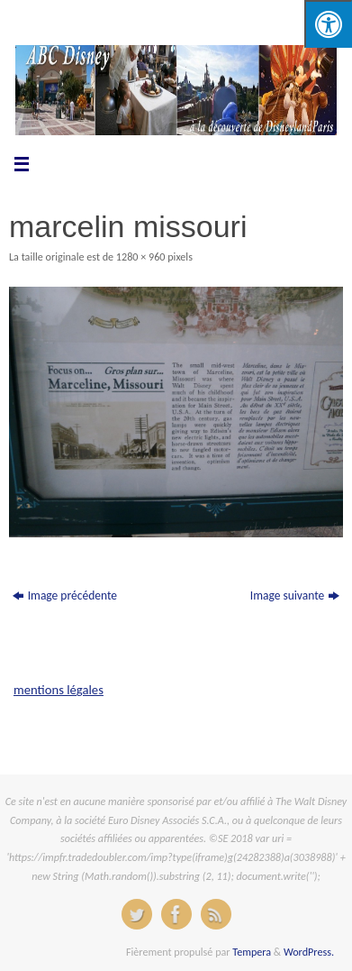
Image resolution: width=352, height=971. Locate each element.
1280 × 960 (141, 256)
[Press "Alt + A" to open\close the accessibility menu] (328, 24)
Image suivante (295, 595)
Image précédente (65, 595)
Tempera (251, 951)
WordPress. (309, 951)
